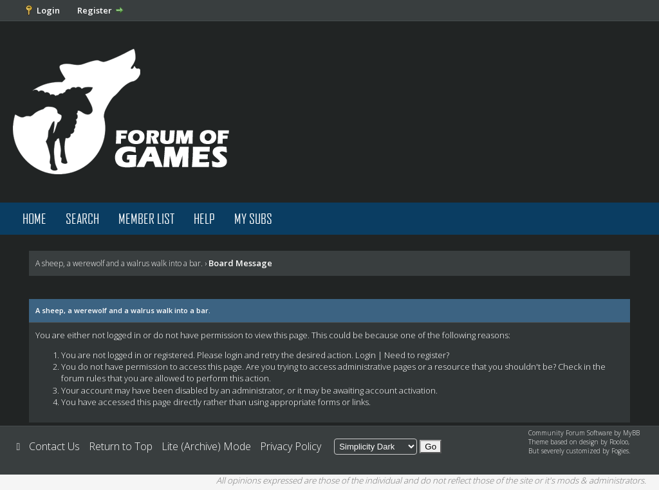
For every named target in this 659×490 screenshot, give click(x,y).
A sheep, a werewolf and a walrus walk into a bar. (119, 263)
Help (204, 218)
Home (34, 218)
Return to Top (121, 446)
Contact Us (54, 446)
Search (82, 218)
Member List (146, 218)
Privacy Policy (290, 446)
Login (48, 10)
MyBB (631, 432)
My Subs (253, 218)
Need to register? (416, 355)
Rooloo (618, 441)
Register (94, 10)
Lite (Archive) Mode (206, 446)
